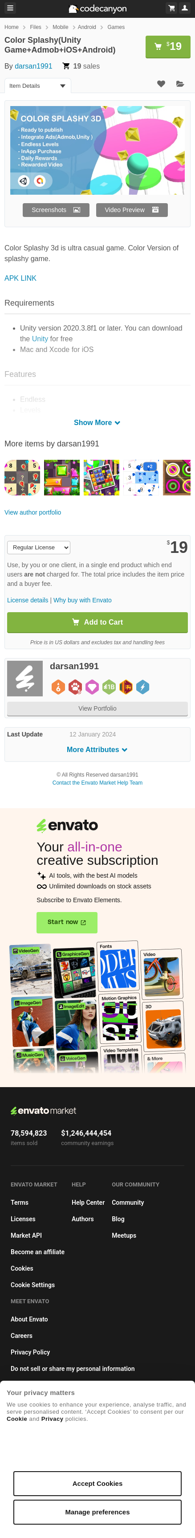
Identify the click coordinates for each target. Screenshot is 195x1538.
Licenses (23, 1219)
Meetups (124, 1235)
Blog (118, 1219)
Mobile (60, 27)
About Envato (29, 1319)
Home (11, 27)
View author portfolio (32, 512)
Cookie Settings (33, 1284)
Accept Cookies (98, 1483)
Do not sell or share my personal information (73, 1368)
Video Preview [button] (125, 209)
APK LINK (20, 278)
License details (28, 600)
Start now (63, 922)
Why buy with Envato (82, 600)
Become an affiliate (38, 1252)
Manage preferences (97, 1512)
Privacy (52, 1418)
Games (116, 27)
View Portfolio (97, 708)
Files (35, 27)
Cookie (17, 1418)
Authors (83, 1219)
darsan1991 (34, 66)
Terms (19, 1202)
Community (128, 1202)
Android (87, 27)
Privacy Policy (30, 1352)
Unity (40, 339)
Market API (26, 1235)
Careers (21, 1335)
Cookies (22, 1268)
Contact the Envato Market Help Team (98, 783)
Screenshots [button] (49, 209)
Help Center (88, 1202)
